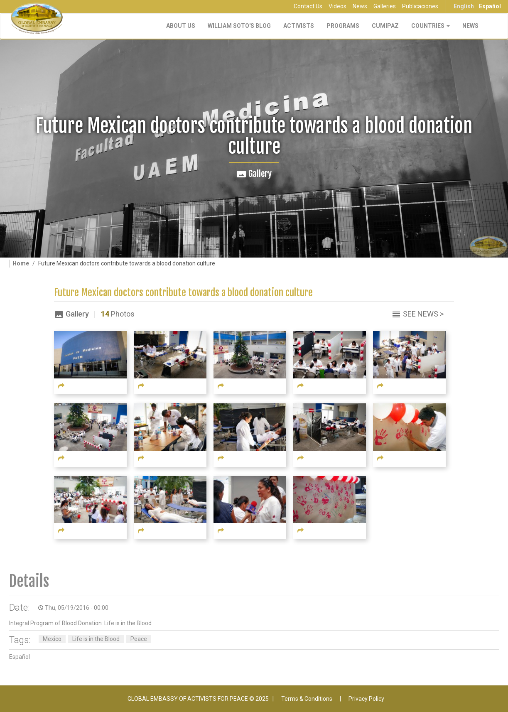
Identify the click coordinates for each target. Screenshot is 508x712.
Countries (430, 25)
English (464, 6)
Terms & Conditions (306, 698)
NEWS (470, 25)
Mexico (52, 639)
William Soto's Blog (239, 25)
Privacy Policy (366, 698)
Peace (138, 639)
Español (490, 6)
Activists (298, 25)
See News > (423, 313)
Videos (337, 6)
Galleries (384, 6)
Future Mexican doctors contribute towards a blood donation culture (183, 293)
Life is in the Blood (96, 639)
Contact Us (308, 6)
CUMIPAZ (385, 25)
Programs (342, 25)
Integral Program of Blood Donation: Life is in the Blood (80, 623)
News (360, 6)
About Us (180, 25)
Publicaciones (420, 6)
